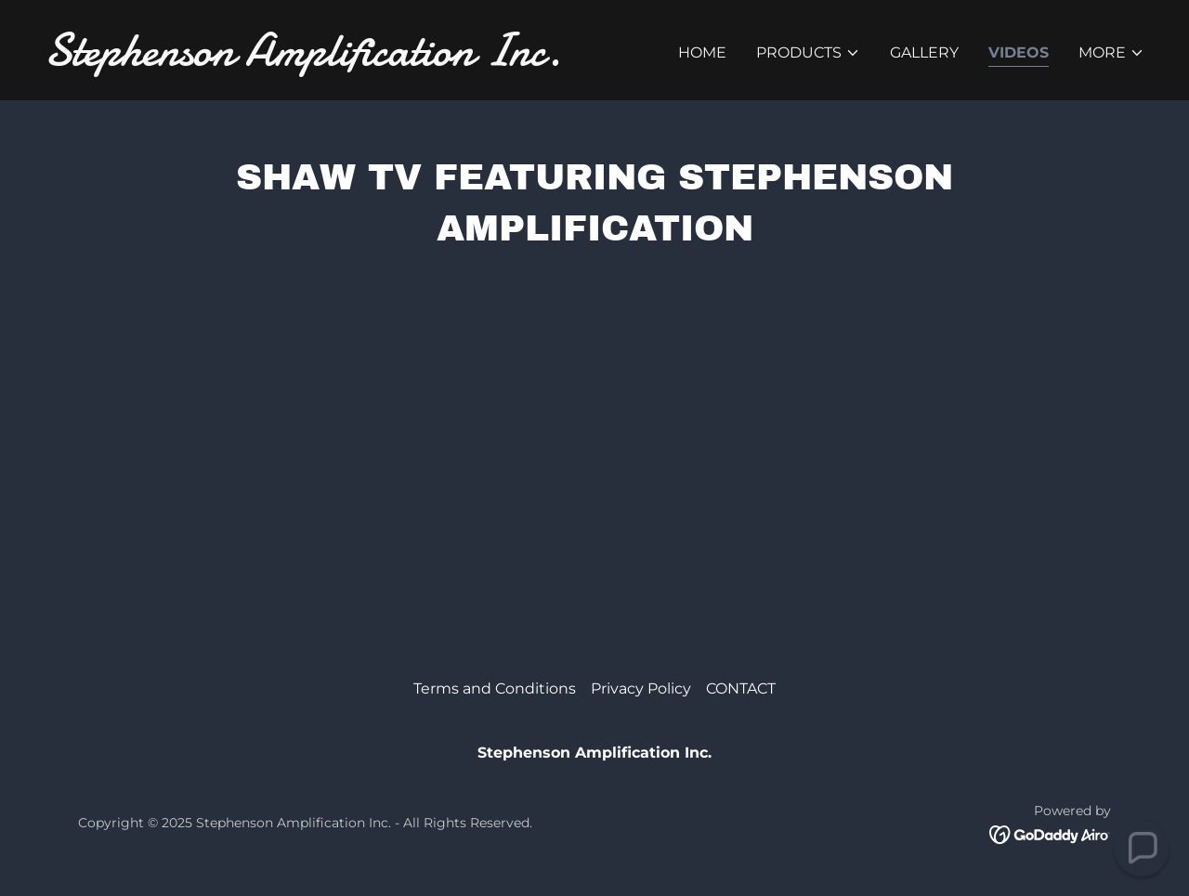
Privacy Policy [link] (641, 688)
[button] (808, 53)
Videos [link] (1018, 52)
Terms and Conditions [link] (494, 688)
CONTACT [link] (741, 688)
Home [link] (702, 52)
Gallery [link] (924, 52)
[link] (312, 60)
